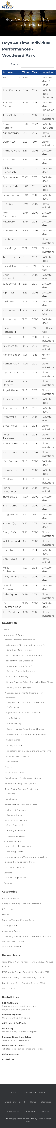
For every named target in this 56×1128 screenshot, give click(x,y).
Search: (15, 64)
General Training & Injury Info (19, 666)
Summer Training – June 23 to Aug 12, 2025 (23, 977)
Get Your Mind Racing (17, 676)
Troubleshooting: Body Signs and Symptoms (28, 751)
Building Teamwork (15, 830)
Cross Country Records (15, 1102)
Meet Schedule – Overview (18, 846)
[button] (20, 72)
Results (8, 767)
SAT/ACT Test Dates (14, 772)
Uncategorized (9, 925)
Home (7, 629)
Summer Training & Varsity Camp (21, 783)
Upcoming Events (14, 851)
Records (8, 883)
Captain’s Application (15, 877)
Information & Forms (14, 635)
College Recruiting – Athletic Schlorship (21, 903)
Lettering (10, 793)
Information (8, 909)
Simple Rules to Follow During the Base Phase (29, 682)
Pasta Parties (11, 761)
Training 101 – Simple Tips (18, 687)
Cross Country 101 (15, 825)
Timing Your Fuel (14, 745)
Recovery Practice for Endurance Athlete (26, 734)
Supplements (13, 740)
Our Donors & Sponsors (17, 756)
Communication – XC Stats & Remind (23, 655)
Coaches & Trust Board (15, 867)
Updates (45, 1111)
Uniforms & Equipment (16, 810)
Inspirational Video (15, 836)
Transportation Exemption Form (21, 804)
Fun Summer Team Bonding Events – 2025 (23, 983)
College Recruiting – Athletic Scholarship (25, 645)
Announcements (10, 898)
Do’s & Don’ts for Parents (18, 650)
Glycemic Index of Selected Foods (23, 712)
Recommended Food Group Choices (25, 729)
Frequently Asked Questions (19, 660)
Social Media (11, 799)
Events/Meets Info (13, 841)
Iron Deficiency (13, 718)
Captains (8, 872)
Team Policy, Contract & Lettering (21, 789)
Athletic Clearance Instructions (20, 639)
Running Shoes (14, 815)
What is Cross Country (16, 820)
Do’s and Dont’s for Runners (20, 671)
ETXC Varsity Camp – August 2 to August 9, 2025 (25, 972)
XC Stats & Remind (11, 946)
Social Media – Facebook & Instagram (23, 778)
